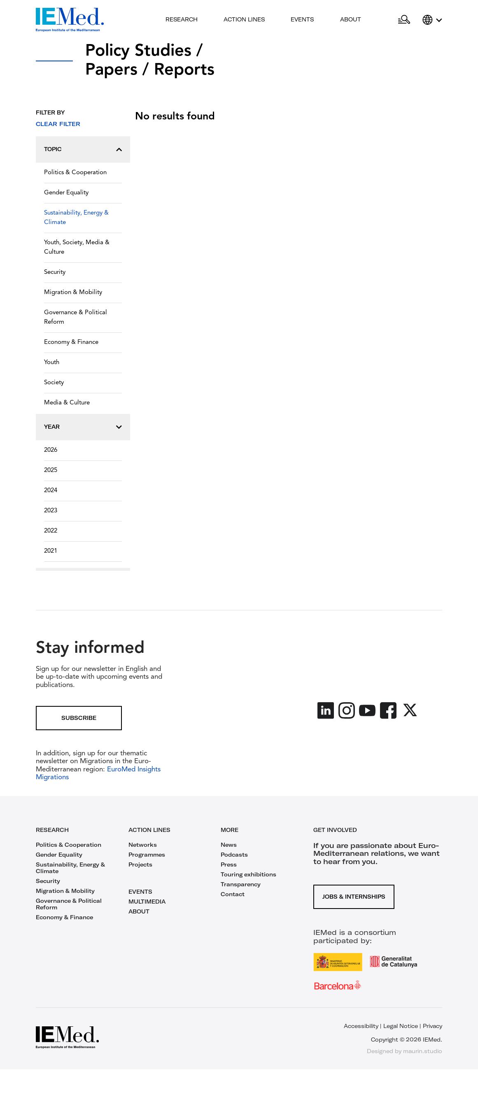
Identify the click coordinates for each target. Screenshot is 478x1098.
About (350, 19)
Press (229, 864)
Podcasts (234, 854)
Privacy (432, 1026)
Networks (142, 844)
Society (54, 383)
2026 (50, 450)
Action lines (244, 19)
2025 (50, 470)
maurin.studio (422, 1051)
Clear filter (58, 124)
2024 (50, 491)
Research (182, 19)
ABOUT (138, 911)
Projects (140, 864)
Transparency (241, 884)
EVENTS (140, 891)
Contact (233, 894)
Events (302, 19)
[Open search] (404, 20)
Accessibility (361, 1026)
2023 (50, 511)
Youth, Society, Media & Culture (77, 247)
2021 (50, 551)
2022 (50, 531)
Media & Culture (67, 403)
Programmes (146, 854)
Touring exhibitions (248, 874)
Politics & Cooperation (75, 173)
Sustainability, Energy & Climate (76, 218)
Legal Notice (400, 1026)
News (229, 844)
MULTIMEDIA (147, 901)
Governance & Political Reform (75, 317)
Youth (51, 363)
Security (54, 272)
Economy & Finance (71, 342)
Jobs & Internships (353, 896)
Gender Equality (66, 193)
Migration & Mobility (73, 293)
